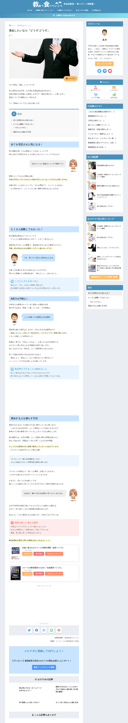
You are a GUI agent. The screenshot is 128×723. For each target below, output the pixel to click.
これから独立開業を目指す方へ (101, 112)
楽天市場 (39, 554)
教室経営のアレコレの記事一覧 (104, 277)
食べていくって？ (95, 88)
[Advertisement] (44, 207)
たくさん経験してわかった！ (23, 124)
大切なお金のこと (96, 121)
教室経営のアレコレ (97, 116)
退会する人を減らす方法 (22, 132)
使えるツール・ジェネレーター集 (102, 139)
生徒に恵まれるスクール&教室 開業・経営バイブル (43, 548)
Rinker (30, 550)
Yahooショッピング (54, 554)
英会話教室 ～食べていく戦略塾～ (64, 4)
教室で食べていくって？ (45, 10)
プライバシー (52, 686)
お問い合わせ (114, 96)
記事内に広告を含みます (64, 16)
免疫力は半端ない (21, 128)
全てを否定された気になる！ (23, 120)
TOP (29, 10)
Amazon (27, 554)
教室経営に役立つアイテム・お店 (102, 143)
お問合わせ (96, 10)
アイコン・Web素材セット (57, 673)
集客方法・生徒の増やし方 (100, 130)
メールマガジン (114, 88)
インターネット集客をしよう (100, 134)
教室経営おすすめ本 (97, 148)
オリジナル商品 (82, 10)
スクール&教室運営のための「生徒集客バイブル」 (42, 568)
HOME (64, 713)
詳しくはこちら (104, 64)
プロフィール (52, 659)
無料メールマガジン (64, 10)
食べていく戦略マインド (99, 125)
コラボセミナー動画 (55, 682)
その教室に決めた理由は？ (57, 677)
